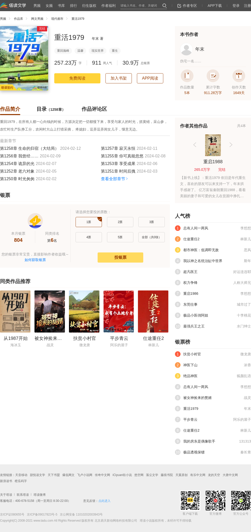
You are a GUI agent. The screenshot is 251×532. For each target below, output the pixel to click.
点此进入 (104, 501)
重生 (115, 50)
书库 (61, 6)
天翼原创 (181, 475)
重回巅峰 (63, 50)
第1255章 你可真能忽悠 (122, 156)
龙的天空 (214, 475)
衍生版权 (89, 6)
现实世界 (98, 50)
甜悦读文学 (37, 475)
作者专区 (187, 6)
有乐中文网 (197, 475)
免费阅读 (77, 78)
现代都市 (60, 19)
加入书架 (119, 78)
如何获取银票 (35, 260)
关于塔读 (6, 495)
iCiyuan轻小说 (122, 475)
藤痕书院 (167, 475)
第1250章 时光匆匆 (17, 179)
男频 (37, 6)
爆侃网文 (68, 475)
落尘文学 (152, 475)
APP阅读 (150, 78)
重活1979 (77, 19)
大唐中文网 (230, 475)
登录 (236, 6)
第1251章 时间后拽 (118, 171)
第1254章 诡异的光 (17, 163)
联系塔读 (23, 495)
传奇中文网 (102, 475)
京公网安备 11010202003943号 (80, 514)
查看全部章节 (115, 179)
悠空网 (139, 475)
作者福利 (108, 6)
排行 (73, 6)
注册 (247, 6)
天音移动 (21, 475)
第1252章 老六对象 (17, 171)
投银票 (120, 257)
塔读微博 (39, 495)
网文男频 (40, 19)
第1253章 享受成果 (118, 163)
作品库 (22, 19)
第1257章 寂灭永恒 (118, 148)
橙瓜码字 (21, 481)
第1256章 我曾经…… (19, 156)
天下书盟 (54, 475)
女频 (49, 6)
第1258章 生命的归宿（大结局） (29, 148)
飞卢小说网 (84, 475)
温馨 (80, 50)
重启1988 (213, 161)
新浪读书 (6, 481)
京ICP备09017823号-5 (41, 514)
